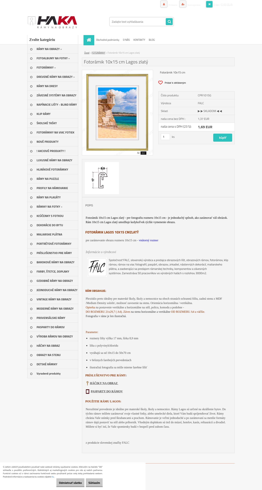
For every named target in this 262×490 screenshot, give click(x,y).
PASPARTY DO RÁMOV (107, 391)
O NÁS (126, 40)
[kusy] (165, 137)
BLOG (152, 40)
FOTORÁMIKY (98, 53)
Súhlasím (92, 483)
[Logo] (52, 22)
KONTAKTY (139, 40)
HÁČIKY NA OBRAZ (104, 383)
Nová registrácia (191, 4)
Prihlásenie (166, 4)
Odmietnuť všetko (64, 483)
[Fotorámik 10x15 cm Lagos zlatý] (117, 71)
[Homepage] (90, 39)
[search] (169, 21)
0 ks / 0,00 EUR (223, 4)
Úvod (86, 53)
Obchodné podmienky (107, 40)
